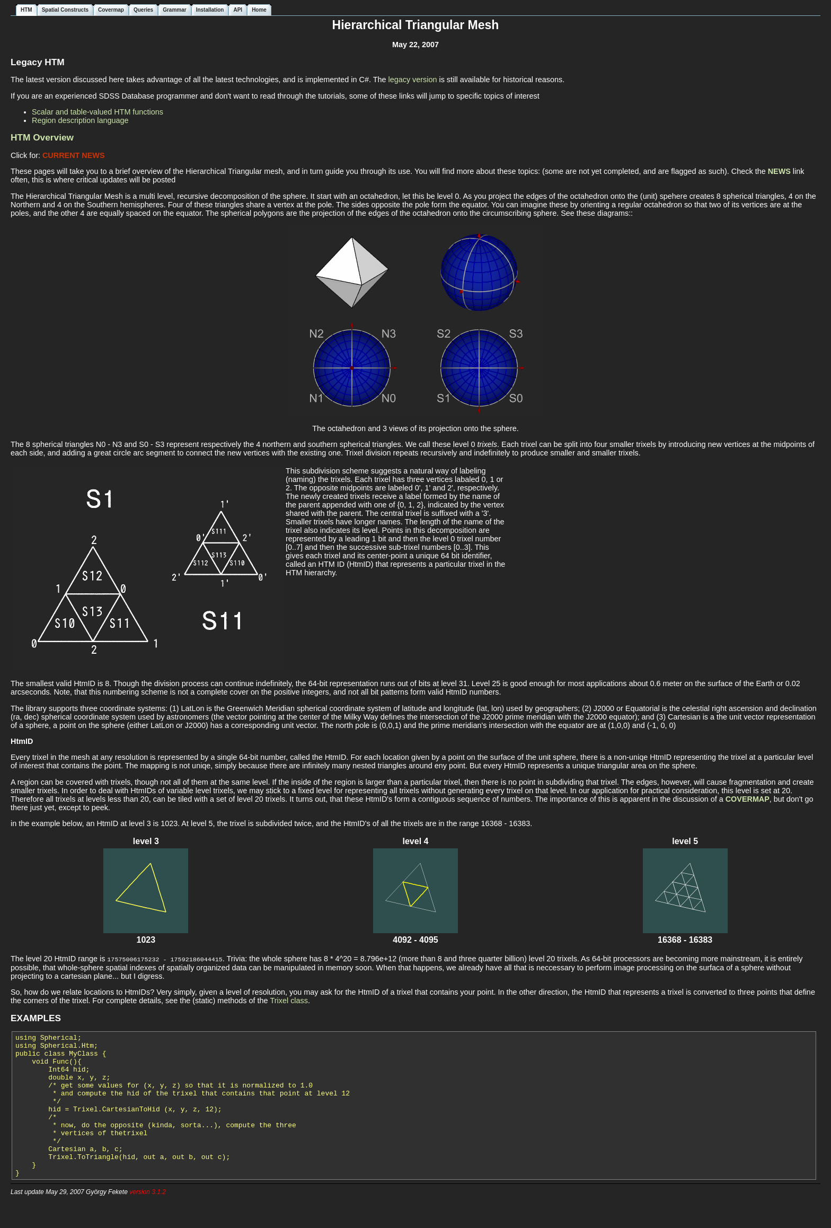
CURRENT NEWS (73, 155)
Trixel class (289, 1000)
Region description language (80, 120)
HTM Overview (42, 137)
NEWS (779, 171)
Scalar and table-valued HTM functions (97, 112)
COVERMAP (748, 799)
